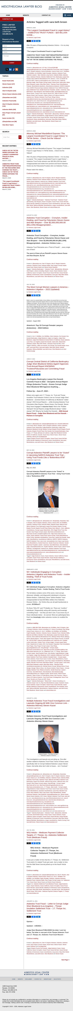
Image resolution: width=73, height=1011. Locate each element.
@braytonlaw (58, 269)
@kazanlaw (56, 113)
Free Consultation (65, 644)
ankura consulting (39, 271)
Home (9, 15)
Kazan (51, 271)
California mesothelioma (37, 115)
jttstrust (48, 433)
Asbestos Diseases (60, 878)
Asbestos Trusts (43, 779)
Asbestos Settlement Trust (48, 77)
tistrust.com (51, 93)
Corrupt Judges (50, 642)
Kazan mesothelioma (39, 119)
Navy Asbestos (35, 792)
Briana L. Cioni (55, 78)
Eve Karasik (62, 336)
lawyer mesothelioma (57, 660)
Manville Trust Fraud (36, 662)
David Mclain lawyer (38, 814)
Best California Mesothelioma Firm (40, 78)
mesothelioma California (45, 539)
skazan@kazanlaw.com (61, 91)
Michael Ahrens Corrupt (49, 666)
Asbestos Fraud (61, 73)
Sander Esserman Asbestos (56, 543)
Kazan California (58, 115)
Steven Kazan (30, 93)
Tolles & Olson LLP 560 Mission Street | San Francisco (47, 675)
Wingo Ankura (56, 97)
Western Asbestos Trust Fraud (43, 97)
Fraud (46, 814)
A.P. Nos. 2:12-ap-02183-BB (50, 67)
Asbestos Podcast (35, 77)
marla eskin (63, 82)
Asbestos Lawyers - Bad (33, 75)
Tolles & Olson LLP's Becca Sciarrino (54, 95)
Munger (29, 668)
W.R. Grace (47, 679)
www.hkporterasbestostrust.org (51, 102)
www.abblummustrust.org (33, 99)
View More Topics (7, 124)
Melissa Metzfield (38, 205)
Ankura (59, 425)
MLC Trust (61, 343)
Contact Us (48, 15)
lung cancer (55, 952)
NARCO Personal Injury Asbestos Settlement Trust (44, 88)
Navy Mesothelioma (32, 543)
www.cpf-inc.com (31, 101)
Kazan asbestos (65, 340)
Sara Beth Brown (54, 545)
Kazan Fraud (36, 117)
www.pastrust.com (48, 108)
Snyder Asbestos (48, 546)
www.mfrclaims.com (32, 106)
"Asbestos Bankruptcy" (37, 113)
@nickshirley (30, 201)
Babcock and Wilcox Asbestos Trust (36, 635)
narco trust (43, 541)
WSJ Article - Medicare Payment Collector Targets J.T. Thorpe (52, 891)
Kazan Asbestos (58, 271)
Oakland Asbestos (53, 688)
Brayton (47, 271)
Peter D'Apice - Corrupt (62, 668)
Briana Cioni (51, 528)
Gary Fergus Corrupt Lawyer (44, 82)
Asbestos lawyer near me (33, 683)
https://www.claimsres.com (58, 533)
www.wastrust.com (60, 112)
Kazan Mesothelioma (62, 535)
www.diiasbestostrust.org (43, 185)
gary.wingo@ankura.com (33, 647)
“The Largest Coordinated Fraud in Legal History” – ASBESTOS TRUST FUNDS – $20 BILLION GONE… (48, 32)
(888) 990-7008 (36, 627)
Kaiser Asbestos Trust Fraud (34, 657)
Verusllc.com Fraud (36, 679)
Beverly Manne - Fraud (37, 638)
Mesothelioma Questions (38, 86)
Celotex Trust (41, 642)
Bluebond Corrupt (37, 429)
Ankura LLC (38, 631)
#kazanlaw (63, 520)
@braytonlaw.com (37, 520)
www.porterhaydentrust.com (34, 110)
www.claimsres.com (60, 99)
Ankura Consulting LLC (58, 681)
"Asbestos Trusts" (63, 200)
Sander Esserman (43, 543)
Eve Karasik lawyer (60, 345)
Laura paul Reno (34, 347)
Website (28, 15)
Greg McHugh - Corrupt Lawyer (49, 647)
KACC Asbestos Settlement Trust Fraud (58, 655)
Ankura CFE (55, 522)
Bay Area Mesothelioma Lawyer (49, 683)
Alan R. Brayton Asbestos (34, 71)
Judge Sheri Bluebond (40, 655)
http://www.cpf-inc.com (33, 785)
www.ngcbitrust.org (55, 106)
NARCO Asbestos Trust (33, 541)
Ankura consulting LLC (44, 629)
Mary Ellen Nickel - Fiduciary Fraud (49, 84)
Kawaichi (61, 683)
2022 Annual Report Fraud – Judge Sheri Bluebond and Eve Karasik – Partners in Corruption (47, 413)
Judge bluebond (49, 115)
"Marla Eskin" (48, 113)
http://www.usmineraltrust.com (56, 532)
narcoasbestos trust (52, 541)
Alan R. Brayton (64, 69)
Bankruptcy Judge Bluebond (43, 427)
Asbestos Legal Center (24, 1006)
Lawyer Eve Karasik (60, 537)
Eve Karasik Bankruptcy (58, 431)
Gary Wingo (53, 646)
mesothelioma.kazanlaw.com (34, 666)
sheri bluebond (38, 91)
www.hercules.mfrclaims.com (35, 102)
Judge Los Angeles (52, 338)
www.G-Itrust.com (41, 101)
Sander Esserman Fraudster (47, 89)
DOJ (52, 530)
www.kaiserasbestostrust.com (45, 104)
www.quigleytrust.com (49, 110)
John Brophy (51, 653)
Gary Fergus (30, 646)
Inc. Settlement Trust (47, 651)
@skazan (65, 269)
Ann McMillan (30, 73)
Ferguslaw (56, 644)
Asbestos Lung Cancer (47, 75)
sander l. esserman (61, 89)
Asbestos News (55, 524)
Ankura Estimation (46, 71)
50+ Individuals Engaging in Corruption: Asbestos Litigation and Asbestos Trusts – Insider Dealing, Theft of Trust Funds (48, 574)
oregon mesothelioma (58, 205)
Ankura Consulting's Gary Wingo (60, 629)
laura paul (48, 119)
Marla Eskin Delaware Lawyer (35, 664)
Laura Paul (30, 341)
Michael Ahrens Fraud (63, 666)
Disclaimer (29, 978)
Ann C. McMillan (64, 71)
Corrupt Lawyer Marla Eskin (42, 530)
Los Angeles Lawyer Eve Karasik (42, 341)
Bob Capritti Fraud (49, 638)
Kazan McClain (45, 117)
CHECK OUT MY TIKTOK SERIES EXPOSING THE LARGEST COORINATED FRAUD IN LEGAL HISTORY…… (10, 154)
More (69, 15)
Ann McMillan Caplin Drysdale (43, 73)
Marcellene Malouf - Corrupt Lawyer (53, 662)
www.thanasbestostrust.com (34, 112)
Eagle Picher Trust (59, 530)
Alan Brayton (37, 201)
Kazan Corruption (47, 201)
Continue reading (32, 63)
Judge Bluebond (42, 338)
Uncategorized (43, 436)
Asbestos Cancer (46, 633)
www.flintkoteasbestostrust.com (54, 798)
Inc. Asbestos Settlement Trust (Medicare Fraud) (44, 884)
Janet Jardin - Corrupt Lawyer (59, 787)
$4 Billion (53, 627)
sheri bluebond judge (48, 91)
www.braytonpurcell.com (48, 99)
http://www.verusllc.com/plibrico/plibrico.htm (38, 533)
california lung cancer (50, 781)
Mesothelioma (48, 205)
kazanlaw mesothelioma (41, 537)
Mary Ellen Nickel (56, 119)
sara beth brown (36, 121)
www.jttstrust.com (31, 104)
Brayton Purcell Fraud (38, 431)
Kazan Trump (30, 537)
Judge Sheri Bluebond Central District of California (46, 340)
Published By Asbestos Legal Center (60, 6)
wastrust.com (30, 97)
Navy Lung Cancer (63, 541)
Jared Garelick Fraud (41, 653)
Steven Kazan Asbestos (33, 181)
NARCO (54, 539)
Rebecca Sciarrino (45, 670)
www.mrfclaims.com (43, 106)
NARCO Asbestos (62, 539)
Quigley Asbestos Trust (33, 670)
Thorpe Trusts (39, 93)
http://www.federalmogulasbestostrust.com (51, 785)
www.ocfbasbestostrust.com (34, 108)
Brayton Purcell (56, 429)
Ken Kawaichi (60, 686)
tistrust (45, 93)
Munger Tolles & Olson (37, 668)
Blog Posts (57, 978)
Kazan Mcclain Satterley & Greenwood (37, 203)
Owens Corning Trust (63, 820)
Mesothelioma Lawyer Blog (22, 6)
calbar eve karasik (42, 345)
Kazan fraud (55, 82)
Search (20, 136)
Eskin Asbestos (54, 336)
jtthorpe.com (41, 433)
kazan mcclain (51, 535)
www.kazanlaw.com (59, 104)
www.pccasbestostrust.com (60, 108)
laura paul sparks (44, 347)
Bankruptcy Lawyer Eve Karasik (48, 526)
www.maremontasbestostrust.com (36, 552)
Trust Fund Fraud (47, 677)
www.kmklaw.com (31, 123)
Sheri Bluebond (46, 121)
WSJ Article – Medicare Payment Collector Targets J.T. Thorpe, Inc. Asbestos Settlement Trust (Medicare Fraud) (47, 834)
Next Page (64, 960)
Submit (12, 62)
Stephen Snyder (44, 673)
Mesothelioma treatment (52, 86)
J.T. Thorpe (34, 433)
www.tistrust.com (47, 112)
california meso (61, 781)
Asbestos (54, 73)
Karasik (40, 434)
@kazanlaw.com (36, 67)
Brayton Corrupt (47, 429)
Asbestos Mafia (58, 75)
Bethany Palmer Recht (58, 636)
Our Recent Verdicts (50, 668)
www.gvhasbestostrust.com (54, 101)
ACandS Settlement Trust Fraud (50, 69)
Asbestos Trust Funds (33, 779)
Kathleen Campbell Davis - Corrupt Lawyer (54, 657)
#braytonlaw (56, 520)
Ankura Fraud (55, 71)
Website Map (47, 978)
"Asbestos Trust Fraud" (50, 200)
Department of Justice (36, 644)
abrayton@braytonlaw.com (34, 69)
